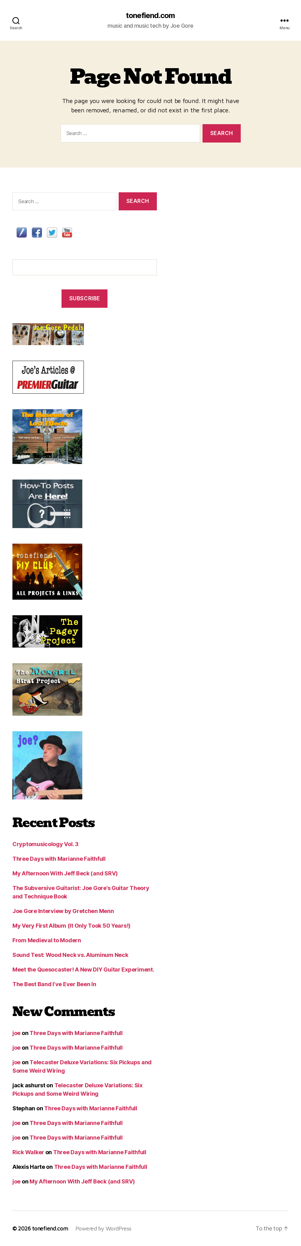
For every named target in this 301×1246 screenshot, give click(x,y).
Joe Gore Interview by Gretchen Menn (63, 911)
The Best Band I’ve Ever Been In (54, 984)
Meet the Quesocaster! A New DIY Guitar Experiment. (83, 969)
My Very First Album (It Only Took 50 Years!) (71, 925)
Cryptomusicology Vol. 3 (45, 844)
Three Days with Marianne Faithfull (59, 858)
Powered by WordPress (103, 1228)
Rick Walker (28, 1152)
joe (16, 1033)
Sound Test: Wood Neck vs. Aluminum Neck (70, 955)
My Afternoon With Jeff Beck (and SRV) (65, 873)
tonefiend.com (150, 15)
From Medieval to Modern (46, 940)
